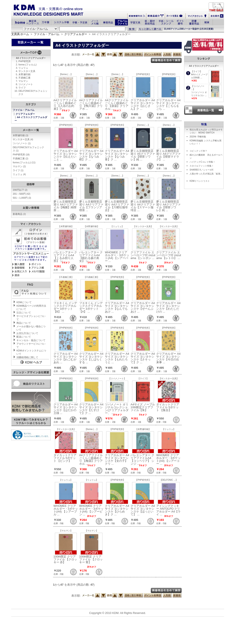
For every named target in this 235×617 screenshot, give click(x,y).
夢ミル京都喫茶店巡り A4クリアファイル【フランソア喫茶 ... (91, 206)
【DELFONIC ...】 (169, 480)
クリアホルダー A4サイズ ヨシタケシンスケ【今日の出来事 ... (168, 358)
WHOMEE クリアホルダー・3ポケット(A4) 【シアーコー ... (168, 459)
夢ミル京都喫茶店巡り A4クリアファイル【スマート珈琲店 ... (143, 206)
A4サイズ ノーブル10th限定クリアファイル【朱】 (143, 407)
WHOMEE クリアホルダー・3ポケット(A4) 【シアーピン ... (91, 510)
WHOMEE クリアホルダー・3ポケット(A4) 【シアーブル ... (66, 510)
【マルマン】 (65, 530)
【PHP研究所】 (143, 74)
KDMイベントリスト (200, 181)
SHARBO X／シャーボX (201, 170)
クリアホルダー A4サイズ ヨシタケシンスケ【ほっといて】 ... (143, 510)
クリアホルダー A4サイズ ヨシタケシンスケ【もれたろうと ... (117, 358)
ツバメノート (25, 84)
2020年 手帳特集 (198, 136)
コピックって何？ (198, 151)
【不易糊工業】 (66, 277)
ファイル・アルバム (46, 34)
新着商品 (19, 214)
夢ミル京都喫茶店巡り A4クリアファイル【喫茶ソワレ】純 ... (168, 206)
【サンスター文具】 (143, 226)
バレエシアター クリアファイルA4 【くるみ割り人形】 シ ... (65, 257)
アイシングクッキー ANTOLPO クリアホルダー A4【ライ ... (168, 510)
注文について (23, 312)
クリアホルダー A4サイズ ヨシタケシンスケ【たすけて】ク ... (91, 409)
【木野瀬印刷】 (66, 226)
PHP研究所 (24, 61)
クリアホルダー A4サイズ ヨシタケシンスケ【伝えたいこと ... (66, 155)
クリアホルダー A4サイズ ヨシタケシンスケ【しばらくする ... (91, 358)
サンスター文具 (26, 71)
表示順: (76, 54)
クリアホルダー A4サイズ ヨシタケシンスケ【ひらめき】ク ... (117, 510)
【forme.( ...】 (66, 74)
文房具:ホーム (20, 34)
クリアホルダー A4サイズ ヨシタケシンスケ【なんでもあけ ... (117, 307)
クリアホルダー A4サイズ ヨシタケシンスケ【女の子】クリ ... (117, 459)
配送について (23, 336)
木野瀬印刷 (24, 74)
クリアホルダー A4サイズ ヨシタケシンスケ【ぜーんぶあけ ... (143, 307)
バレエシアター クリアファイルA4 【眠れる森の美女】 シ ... (91, 257)
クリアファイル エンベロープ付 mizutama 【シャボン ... (143, 255)
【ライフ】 (143, 378)
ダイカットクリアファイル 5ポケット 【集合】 (167, 407)
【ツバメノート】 (117, 378)
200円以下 (20, 190)
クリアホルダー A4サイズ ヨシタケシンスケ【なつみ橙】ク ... (91, 155)
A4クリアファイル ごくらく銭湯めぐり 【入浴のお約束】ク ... (65, 104)
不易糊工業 (24, 77)
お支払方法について (27, 333)
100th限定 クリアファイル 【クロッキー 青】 (91, 559)
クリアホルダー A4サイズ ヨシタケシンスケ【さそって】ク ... (143, 358)
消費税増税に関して (27, 357)
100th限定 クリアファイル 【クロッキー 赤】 (65, 559)
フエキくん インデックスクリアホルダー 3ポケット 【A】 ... (91, 307)
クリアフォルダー (75, 34)
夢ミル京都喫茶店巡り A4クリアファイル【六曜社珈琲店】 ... (117, 206)
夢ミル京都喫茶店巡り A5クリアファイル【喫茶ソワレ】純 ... (143, 155)
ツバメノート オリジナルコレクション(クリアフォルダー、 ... (117, 409)
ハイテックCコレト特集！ (202, 162)
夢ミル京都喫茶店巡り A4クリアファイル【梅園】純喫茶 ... (66, 206)
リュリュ (23, 68)
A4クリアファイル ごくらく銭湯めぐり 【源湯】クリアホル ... (117, 104)
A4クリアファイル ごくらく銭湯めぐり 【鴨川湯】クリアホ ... (91, 104)
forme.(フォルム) (27, 64)
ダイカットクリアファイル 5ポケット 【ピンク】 (65, 457)
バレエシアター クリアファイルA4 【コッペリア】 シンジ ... (142, 459)
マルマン (23, 81)
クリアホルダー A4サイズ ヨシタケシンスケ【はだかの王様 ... (66, 409)
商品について (23, 323)
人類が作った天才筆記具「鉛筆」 (206, 174)
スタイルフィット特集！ (202, 166)
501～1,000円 (22, 197)
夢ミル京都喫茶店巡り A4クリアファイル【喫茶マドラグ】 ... (168, 155)
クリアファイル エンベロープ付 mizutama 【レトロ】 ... (168, 255)
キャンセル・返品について (30, 340)
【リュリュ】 (117, 226)
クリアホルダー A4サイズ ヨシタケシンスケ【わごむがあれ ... (66, 358)
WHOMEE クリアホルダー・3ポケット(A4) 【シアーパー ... (117, 257)
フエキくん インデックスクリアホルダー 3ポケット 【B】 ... (65, 307)
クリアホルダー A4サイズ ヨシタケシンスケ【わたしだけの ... (168, 307)
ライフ (22, 87)
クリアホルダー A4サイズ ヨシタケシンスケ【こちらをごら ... (168, 104)
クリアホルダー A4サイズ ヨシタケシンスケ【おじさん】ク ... (143, 104)
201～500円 (21, 193)
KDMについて (23, 302)
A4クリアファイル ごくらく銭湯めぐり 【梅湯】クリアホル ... (91, 459)
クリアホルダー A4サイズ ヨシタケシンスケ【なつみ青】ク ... (117, 155)
